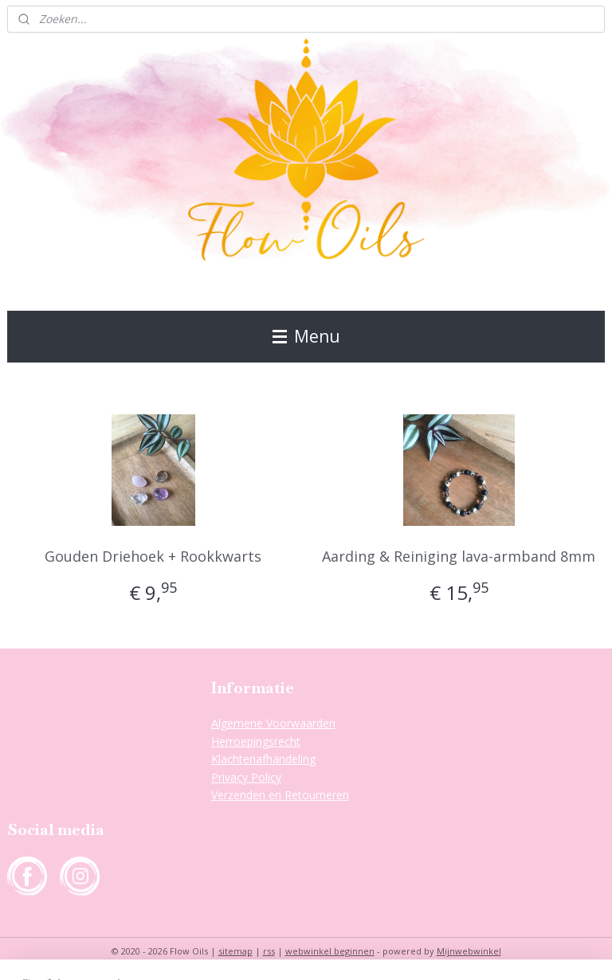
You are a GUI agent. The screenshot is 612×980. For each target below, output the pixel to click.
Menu (306, 336)
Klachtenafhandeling (263, 758)
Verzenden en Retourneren (280, 794)
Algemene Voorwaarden (273, 723)
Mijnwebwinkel (469, 951)
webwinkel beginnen (330, 951)
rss (269, 951)
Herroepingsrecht (255, 741)
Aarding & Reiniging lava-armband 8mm (458, 556)
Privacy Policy (246, 777)
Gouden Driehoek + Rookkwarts (153, 556)
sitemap (235, 951)
